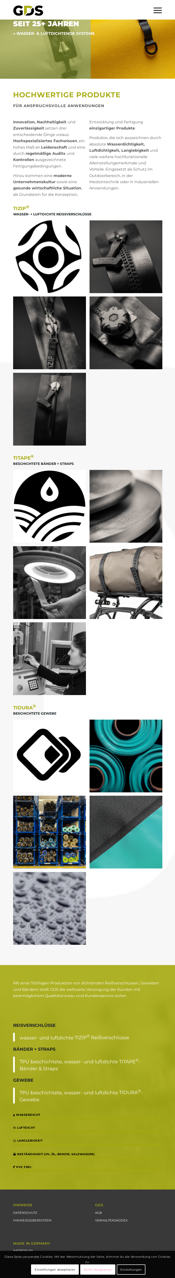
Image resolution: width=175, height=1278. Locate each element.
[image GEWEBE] (128, 758)
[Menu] (155, 9)
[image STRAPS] (128, 584)
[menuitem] (155, 9)
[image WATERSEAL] (51, 334)
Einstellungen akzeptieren (55, 1269)
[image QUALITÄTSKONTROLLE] (51, 584)
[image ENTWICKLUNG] (51, 660)
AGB (98, 1213)
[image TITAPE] (51, 508)
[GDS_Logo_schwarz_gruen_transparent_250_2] (72, 9)
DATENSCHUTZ (25, 1213)
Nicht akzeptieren (97, 1269)
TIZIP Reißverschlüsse (102, 1037)
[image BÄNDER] (128, 508)
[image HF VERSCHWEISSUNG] (128, 834)
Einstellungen (131, 1269)
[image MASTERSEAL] (128, 258)
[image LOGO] (51, 258)
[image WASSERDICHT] (51, 910)
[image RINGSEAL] (128, 334)
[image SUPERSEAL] (51, 411)
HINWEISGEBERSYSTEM (32, 1220)
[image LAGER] (51, 834)
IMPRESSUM (22, 1250)
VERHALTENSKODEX (111, 1220)
